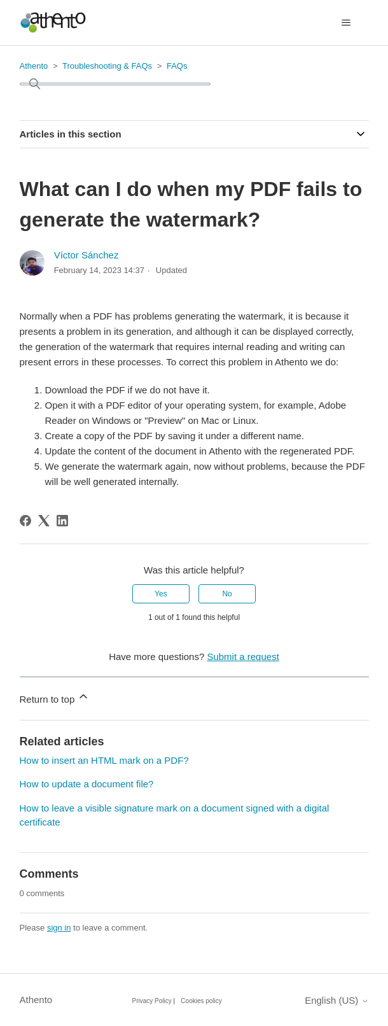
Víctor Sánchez (86, 254)
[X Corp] (44, 520)
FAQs (177, 66)
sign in (59, 927)
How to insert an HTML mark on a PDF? (104, 760)
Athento (34, 66)
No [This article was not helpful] (227, 593)
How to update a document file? (87, 783)
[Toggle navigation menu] (346, 23)
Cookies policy (201, 1000)
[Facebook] (25, 520)
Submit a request (243, 656)
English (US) (336, 1000)
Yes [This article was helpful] (161, 593)
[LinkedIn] (62, 520)
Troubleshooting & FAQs (107, 66)
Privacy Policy (152, 1000)
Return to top (55, 697)
